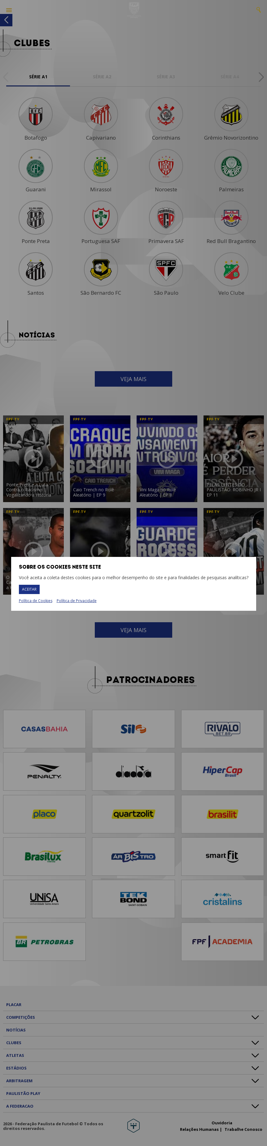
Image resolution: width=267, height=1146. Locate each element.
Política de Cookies (35, 601)
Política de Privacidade (77, 600)
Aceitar (29, 589)
